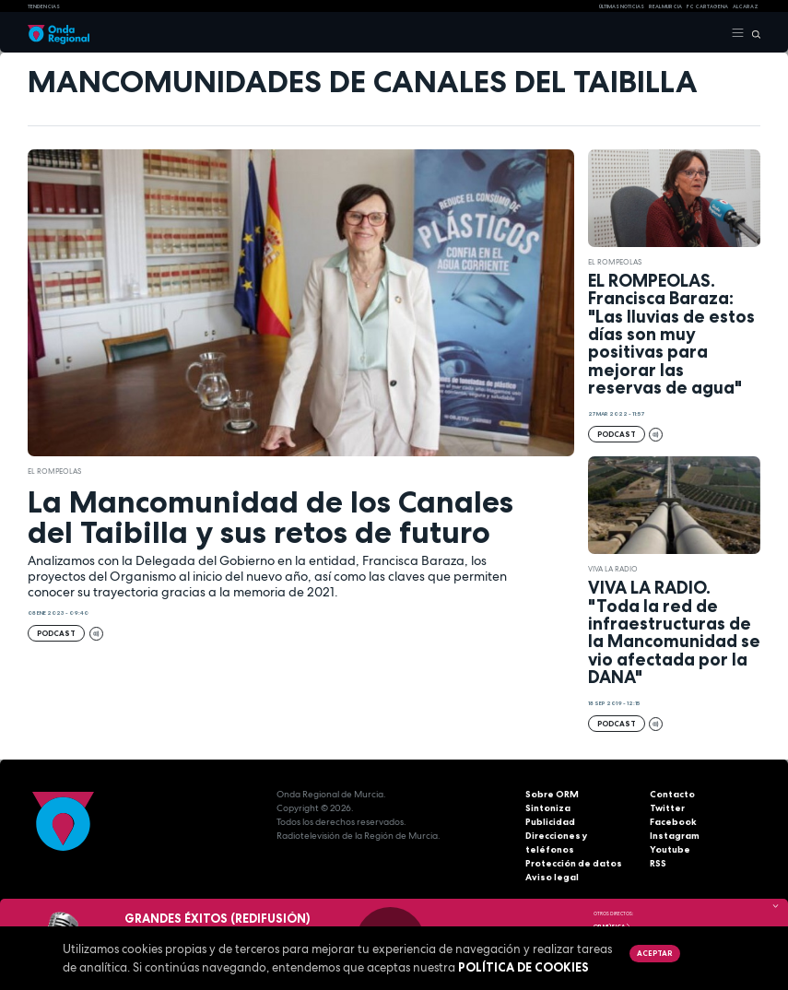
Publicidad (550, 822)
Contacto (672, 794)
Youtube (670, 849)
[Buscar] (752, 33)
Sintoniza (547, 808)
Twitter (667, 808)
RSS (658, 863)
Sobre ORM (552, 794)
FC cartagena (707, 6)
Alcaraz (746, 6)
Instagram (675, 836)
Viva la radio (613, 568)
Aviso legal (552, 877)
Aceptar (654, 953)
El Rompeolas (54, 471)
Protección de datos (573, 863)
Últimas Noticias (621, 6)
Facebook (673, 822)
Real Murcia (665, 6)
